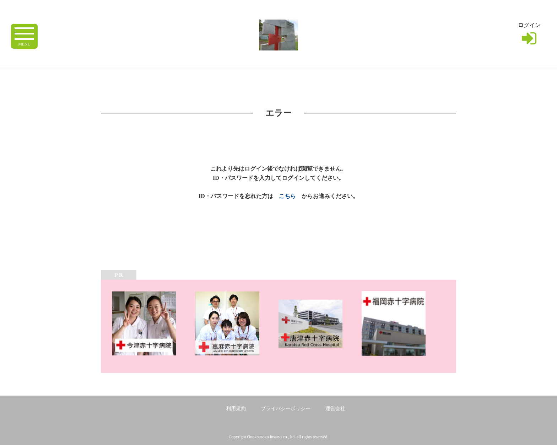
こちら (287, 196)
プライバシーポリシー (285, 408)
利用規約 (236, 408)
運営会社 (335, 408)
